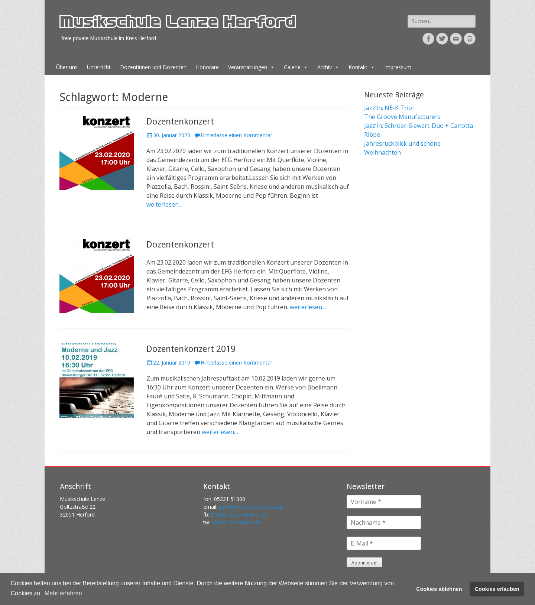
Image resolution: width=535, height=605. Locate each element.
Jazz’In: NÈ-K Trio (388, 108)
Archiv (328, 67)
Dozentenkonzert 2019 (191, 349)
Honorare (207, 67)
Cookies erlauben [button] (497, 589)
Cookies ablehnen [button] (439, 589)
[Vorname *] (384, 501)
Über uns (67, 67)
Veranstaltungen (251, 67)
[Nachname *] (384, 522)
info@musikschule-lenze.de (251, 506)
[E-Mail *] (384, 543)
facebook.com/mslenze (239, 514)
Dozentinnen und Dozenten (153, 67)
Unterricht (99, 67)
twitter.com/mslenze (236, 522)
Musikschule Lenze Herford (177, 23)
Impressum (397, 67)
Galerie (296, 67)
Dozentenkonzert (180, 121)
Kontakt (361, 67)
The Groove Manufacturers (402, 117)
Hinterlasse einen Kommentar (236, 135)
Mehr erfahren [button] (63, 593)
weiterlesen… (164, 204)
